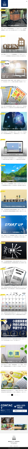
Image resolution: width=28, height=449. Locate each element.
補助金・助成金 (2, 10)
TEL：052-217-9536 (14, 443)
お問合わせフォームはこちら (20, 410)
